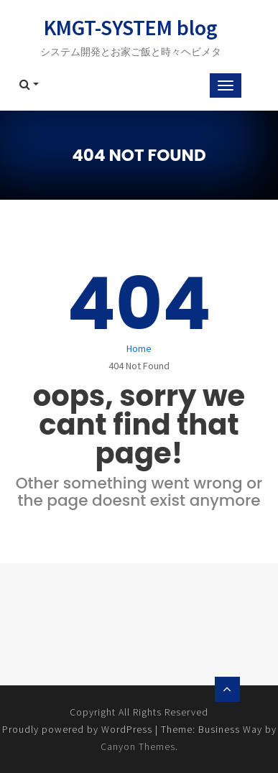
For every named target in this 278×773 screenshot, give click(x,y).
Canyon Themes (138, 746)
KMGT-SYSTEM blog (131, 27)
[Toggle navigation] (225, 85)
